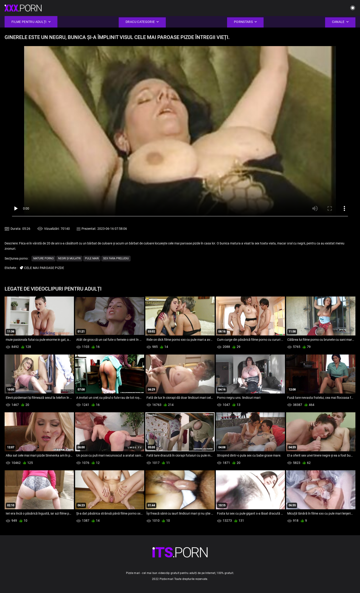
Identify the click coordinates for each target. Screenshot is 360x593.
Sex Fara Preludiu (116, 258)
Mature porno (43, 258)
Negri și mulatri (69, 258)
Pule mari (92, 258)
